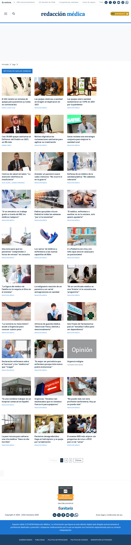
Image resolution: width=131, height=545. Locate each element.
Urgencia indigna (74, 360)
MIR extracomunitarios (26, 2)
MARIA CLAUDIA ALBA (8, 108)
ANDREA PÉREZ (6, 145)
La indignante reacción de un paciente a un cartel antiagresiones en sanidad (47, 288)
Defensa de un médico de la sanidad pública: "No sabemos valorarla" (81, 176)
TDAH (101, 2)
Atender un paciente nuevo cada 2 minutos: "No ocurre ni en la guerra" (48, 176)
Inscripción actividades (104, 538)
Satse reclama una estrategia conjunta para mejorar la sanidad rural (80, 139)
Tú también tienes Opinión (75, 363)
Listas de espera (88, 2)
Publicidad (37, 538)
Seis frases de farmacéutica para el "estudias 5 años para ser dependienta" (80, 325)
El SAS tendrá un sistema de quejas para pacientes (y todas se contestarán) (16, 102)
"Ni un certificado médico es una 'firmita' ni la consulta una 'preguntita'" (80, 288)
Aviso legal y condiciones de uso (109, 513)
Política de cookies (80, 538)
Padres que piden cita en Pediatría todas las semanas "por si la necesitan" (47, 214)
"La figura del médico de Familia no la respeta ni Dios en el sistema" (16, 288)
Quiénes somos (22, 538)
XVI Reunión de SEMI (47, 2)
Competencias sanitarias (68, 2)
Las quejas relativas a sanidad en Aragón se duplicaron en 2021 (48, 102)
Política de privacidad (57, 538)
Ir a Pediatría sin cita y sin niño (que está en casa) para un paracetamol (81, 251)
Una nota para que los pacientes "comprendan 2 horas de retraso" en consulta (16, 251)
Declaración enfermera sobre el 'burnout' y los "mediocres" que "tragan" (16, 363)
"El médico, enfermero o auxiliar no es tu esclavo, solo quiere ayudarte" (81, 214)
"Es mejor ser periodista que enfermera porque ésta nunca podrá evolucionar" (48, 363)
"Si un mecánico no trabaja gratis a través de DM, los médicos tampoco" (14, 214)
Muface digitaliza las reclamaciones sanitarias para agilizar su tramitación (48, 139)
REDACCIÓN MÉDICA (41, 108)
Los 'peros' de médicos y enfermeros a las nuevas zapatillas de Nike (46, 251)
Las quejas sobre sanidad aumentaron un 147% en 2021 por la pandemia (80, 102)
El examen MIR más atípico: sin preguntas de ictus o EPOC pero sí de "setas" (81, 437)
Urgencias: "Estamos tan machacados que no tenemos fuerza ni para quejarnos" (48, 400)
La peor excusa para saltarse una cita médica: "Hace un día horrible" (15, 437)
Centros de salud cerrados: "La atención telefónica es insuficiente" (16, 176)
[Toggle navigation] (5, 13)
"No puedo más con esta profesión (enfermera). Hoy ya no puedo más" (81, 400)
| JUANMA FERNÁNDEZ (18, 182)
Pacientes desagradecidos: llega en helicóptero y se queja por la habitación (48, 437)
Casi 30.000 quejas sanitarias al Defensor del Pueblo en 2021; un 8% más (16, 139)
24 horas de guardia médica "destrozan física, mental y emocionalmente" (47, 325)
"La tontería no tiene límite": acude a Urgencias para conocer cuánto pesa (16, 325)
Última (79, 458)
